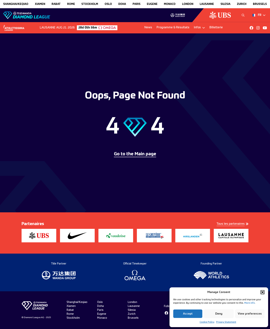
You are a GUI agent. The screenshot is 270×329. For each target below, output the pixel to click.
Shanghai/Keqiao (15, 4)
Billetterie (216, 27)
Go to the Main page (135, 154)
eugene (152, 4)
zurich (241, 4)
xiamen (40, 4)
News (148, 27)
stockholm (89, 4)
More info (249, 303)
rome (71, 4)
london (187, 4)
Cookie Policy (207, 322)
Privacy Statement (226, 322)
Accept (188, 313)
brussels (260, 4)
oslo (108, 4)
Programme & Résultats (173, 27)
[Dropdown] (259, 15)
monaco (170, 4)
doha (122, 4)
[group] (177, 15)
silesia (225, 4)
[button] (262, 292)
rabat (56, 4)
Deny (218, 313)
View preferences (250, 313)
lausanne (207, 4)
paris (136, 4)
